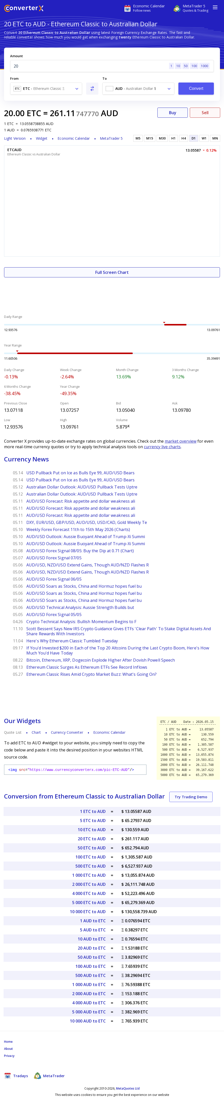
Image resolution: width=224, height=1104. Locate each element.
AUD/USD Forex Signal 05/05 (54, 614)
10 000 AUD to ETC (88, 1021)
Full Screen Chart (112, 272)
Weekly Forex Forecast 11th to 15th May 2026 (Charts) (78, 529)
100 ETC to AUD (91, 857)
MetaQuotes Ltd (128, 1088)
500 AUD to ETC (91, 975)
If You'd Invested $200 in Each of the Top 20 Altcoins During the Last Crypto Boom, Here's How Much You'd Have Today (117, 650)
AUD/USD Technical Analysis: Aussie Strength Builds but (80, 607)
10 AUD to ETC (92, 939)
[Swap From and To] (92, 89)
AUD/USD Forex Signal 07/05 (54, 558)
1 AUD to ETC (93, 921)
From (14, 78)
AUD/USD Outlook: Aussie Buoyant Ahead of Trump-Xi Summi (85, 536)
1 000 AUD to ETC (89, 984)
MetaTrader (49, 1075)
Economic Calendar (74, 138)
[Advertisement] (112, 292)
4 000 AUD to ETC (89, 1003)
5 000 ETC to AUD (89, 902)
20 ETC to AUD (92, 839)
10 (178, 66)
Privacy (9, 1056)
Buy (172, 112)
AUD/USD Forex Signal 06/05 (54, 579)
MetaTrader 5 (111, 138)
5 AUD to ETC (93, 930)
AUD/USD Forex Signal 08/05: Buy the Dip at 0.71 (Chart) (80, 551)
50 (186, 66)
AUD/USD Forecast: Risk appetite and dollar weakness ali (80, 501)
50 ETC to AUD (92, 848)
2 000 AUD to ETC (89, 993)
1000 (204, 66)
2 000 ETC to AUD (89, 884)
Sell (205, 112)
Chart (36, 732)
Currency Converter (67, 732)
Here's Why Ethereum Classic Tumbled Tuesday (72, 641)
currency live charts (162, 446)
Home (8, 1041)
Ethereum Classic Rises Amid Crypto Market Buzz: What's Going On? (91, 674)
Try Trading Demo (191, 796)
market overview (180, 441)
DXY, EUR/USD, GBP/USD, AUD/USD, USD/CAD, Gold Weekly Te (86, 522)
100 (194, 66)
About (8, 1049)
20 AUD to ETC (92, 948)
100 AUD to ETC (91, 966)
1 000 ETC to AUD (89, 875)
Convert (196, 88)
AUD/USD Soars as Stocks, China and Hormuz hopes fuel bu (84, 586)
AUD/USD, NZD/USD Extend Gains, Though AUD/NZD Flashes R (87, 565)
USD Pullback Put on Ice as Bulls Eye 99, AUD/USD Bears (80, 473)
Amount (16, 56)
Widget (42, 138)
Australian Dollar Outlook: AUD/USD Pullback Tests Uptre (82, 487)
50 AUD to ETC (92, 957)
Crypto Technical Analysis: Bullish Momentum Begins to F (81, 621)
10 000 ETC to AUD (88, 911)
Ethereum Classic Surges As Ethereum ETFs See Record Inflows (86, 667)
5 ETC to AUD (93, 820)
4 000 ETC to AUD (89, 893)
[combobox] (46, 88)
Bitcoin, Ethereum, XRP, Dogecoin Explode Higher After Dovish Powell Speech (100, 660)
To (104, 78)
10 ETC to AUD (92, 829)
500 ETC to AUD (91, 866)
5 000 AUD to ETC (89, 1012)
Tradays (16, 1075)
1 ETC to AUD (93, 811)
